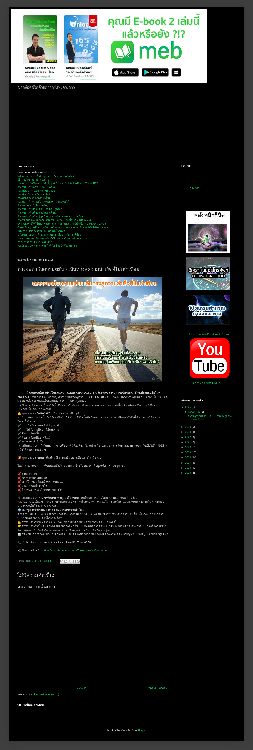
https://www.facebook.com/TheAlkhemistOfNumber (75, 550)
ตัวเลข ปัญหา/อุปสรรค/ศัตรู (32, 205)
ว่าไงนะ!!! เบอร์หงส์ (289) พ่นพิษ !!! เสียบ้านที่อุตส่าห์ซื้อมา (50, 234)
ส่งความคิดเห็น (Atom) (46, 694)
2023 (188, 432)
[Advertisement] (120, 126)
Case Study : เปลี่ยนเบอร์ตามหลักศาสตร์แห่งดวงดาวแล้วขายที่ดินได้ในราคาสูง (62, 227)
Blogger (141, 730)
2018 (188, 457)
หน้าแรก (81, 688)
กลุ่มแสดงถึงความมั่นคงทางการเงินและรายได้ (43, 201)
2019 (188, 452)
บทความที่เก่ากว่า (157, 688)
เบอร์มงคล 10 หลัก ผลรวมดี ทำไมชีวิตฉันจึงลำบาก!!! (47, 245)
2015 (188, 472)
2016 (188, 467)
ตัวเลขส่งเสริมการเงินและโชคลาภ (36, 187)
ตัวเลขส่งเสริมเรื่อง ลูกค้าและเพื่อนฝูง (37, 212)
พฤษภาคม (194, 411)
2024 (188, 427)
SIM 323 (195, 188)
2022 (188, 437)
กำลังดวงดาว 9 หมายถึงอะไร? (34, 242)
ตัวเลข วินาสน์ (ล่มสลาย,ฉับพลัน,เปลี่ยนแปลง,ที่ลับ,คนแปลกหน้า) (54, 220)
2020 (188, 447)
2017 (188, 462)
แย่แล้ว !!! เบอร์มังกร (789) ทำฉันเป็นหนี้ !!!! (41, 230)
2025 (188, 407)
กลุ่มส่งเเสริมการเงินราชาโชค (34, 198)
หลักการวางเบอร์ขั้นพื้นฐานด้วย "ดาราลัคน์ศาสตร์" (46, 176)
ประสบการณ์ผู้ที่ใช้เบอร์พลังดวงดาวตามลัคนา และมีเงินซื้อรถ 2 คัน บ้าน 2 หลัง (61, 223)
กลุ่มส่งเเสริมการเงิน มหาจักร (33, 194)
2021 (188, 442)
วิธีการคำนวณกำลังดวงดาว (33, 179)
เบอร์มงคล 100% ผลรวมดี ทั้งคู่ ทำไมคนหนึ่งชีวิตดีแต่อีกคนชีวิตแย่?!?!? (58, 183)
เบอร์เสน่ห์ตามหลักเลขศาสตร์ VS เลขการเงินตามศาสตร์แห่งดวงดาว (56, 238)
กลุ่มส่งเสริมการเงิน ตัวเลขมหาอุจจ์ (36, 190)
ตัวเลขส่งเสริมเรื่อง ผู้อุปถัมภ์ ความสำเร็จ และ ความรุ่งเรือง (50, 216)
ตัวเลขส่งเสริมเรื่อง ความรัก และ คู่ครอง (39, 209)
